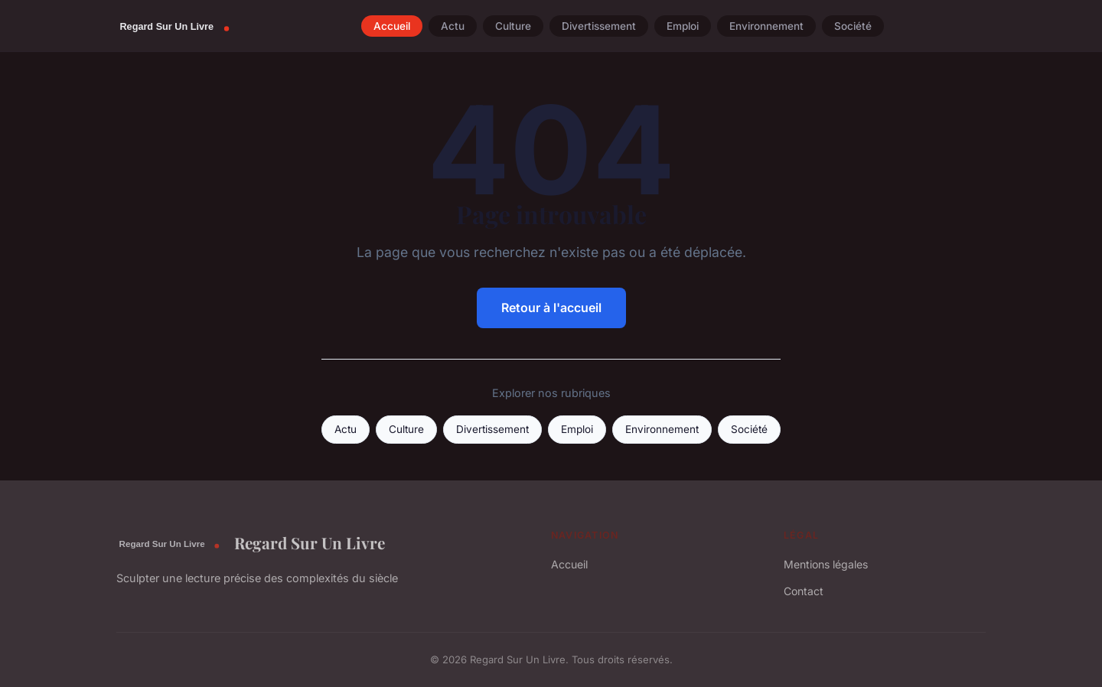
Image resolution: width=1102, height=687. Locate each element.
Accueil (391, 26)
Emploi (683, 26)
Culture (513, 26)
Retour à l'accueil (551, 307)
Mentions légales (826, 564)
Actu (453, 26)
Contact (803, 590)
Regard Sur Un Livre (250, 543)
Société (853, 26)
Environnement (766, 26)
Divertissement (599, 26)
